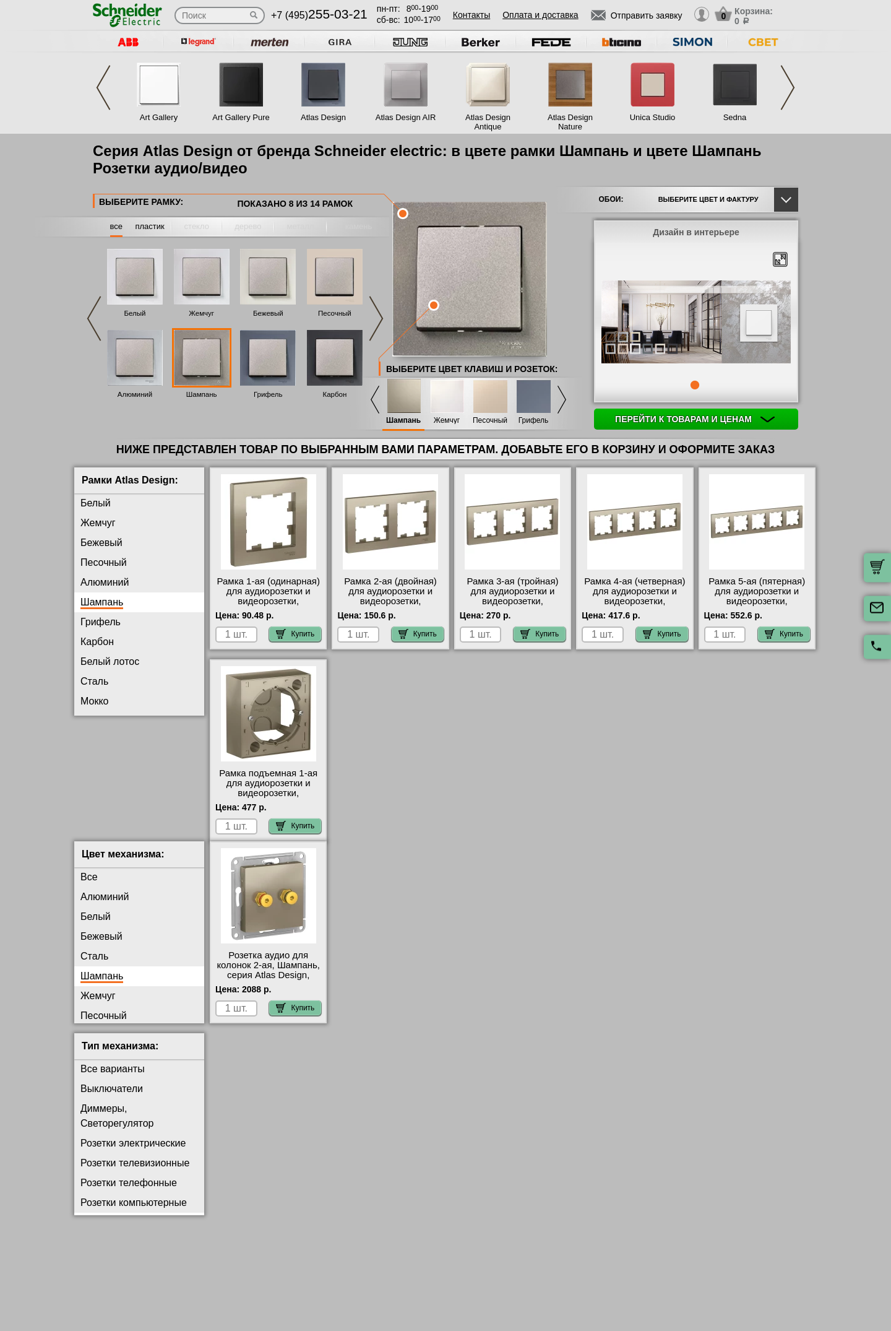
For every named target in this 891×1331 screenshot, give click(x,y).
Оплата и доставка (540, 15)
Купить (295, 634)
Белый (135, 313)
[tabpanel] (696, 323)
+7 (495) (319, 15)
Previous (103, 87)
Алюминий (135, 394)
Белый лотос (109, 661)
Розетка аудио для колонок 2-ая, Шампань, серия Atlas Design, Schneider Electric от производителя (268, 985)
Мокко (94, 701)
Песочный (334, 313)
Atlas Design (323, 117)
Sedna (735, 117)
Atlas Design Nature (570, 122)
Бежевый (268, 313)
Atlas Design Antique (487, 122)
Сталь (94, 681)
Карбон (334, 394)
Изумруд (99, 740)
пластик (149, 226)
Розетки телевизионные (134, 1173)
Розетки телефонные (128, 1192)
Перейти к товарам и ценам (695, 419)
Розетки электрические (133, 1153)
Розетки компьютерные (133, 1212)
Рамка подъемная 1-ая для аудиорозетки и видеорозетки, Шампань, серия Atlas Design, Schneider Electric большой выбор (268, 798)
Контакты (471, 15)
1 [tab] (695, 385)
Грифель (268, 394)
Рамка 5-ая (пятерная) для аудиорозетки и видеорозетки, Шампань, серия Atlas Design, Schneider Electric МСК (756, 606)
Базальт (98, 721)
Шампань (201, 394)
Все (89, 887)
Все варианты (112, 1078)
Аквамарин (105, 760)
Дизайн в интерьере (696, 232)
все (116, 226)
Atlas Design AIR (406, 117)
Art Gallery (159, 117)
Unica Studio (653, 117)
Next (787, 87)
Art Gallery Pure (240, 117)
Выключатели (111, 1098)
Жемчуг (201, 313)
